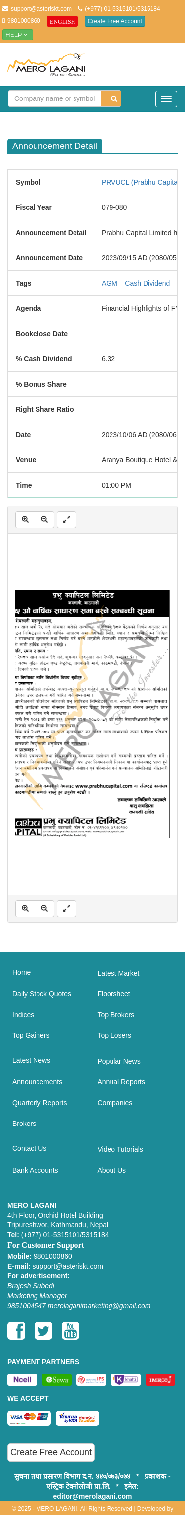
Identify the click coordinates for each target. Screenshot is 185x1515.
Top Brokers (116, 1015)
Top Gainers (30, 1035)
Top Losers (114, 1035)
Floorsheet (114, 994)
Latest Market (119, 973)
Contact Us (29, 1148)
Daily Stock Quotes (41, 994)
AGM (109, 283)
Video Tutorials (120, 1149)
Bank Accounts (35, 1170)
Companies (115, 1103)
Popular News (119, 1061)
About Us (112, 1170)
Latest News (31, 1060)
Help (17, 34)
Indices (23, 1015)
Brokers (24, 1123)
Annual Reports (122, 1082)
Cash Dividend (147, 283)
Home (21, 972)
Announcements (37, 1082)
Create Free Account (115, 21)
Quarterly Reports (39, 1103)
